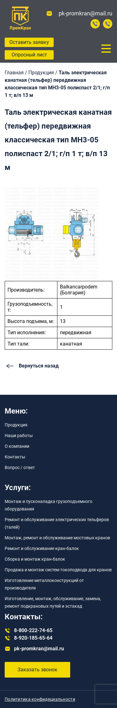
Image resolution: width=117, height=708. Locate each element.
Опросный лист (29, 55)
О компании (17, 446)
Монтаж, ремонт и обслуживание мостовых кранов (57, 537)
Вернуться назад (32, 366)
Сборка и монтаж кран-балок (35, 559)
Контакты (15, 456)
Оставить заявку (29, 42)
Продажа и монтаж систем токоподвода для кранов (58, 569)
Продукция (16, 424)
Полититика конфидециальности (40, 699)
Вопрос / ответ (20, 467)
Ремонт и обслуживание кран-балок (42, 548)
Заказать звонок (37, 670)
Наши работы (19, 435)
